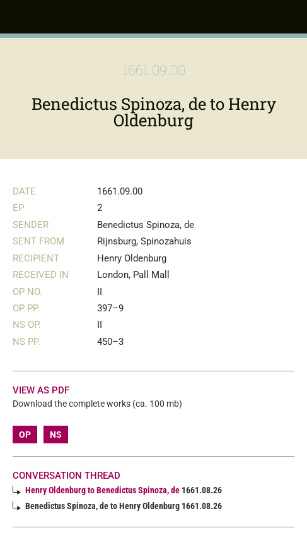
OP (25, 434)
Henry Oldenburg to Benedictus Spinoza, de (102, 490)
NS (56, 434)
